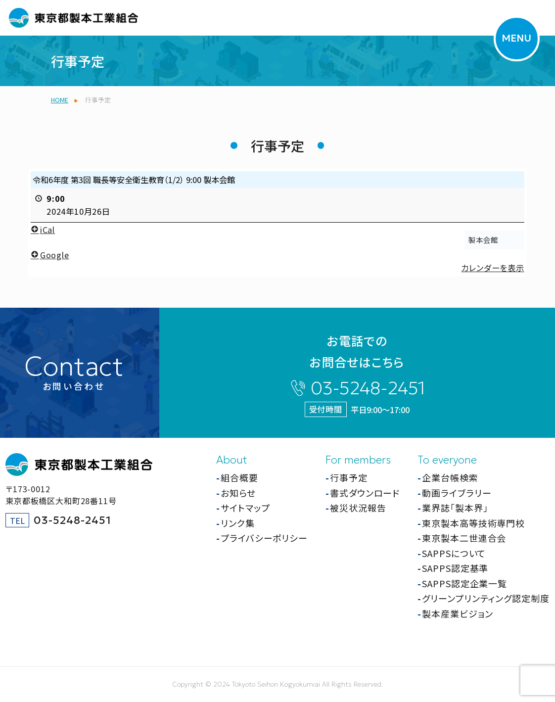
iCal (43, 229)
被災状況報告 (358, 507)
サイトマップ (245, 507)
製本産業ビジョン (457, 613)
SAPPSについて (454, 553)
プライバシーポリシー (264, 537)
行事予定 (349, 477)
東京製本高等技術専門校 (473, 522)
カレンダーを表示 (492, 268)
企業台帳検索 (450, 477)
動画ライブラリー (456, 492)
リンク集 (238, 522)
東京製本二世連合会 (464, 537)
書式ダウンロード (365, 492)
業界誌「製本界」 (455, 507)
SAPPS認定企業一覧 (464, 583)
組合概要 (239, 477)
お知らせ (238, 492)
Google (50, 254)
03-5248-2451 (368, 388)
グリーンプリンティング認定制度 (486, 598)
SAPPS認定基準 (455, 568)
